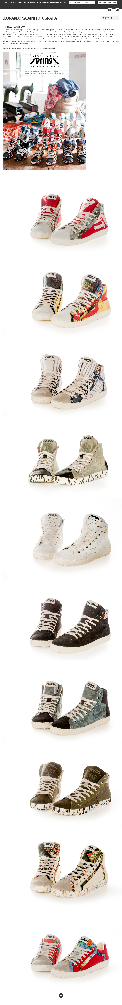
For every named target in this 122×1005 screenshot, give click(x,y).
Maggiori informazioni (107, 3)
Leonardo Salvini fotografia (30, 18)
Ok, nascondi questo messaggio (82, 3)
